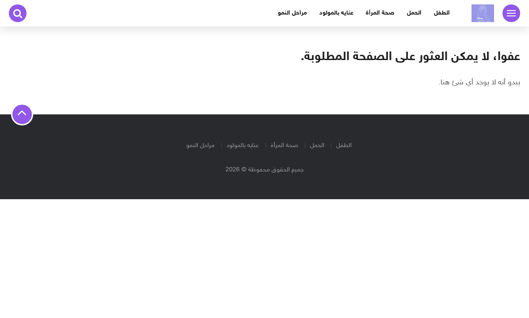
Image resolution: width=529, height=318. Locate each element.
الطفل (442, 13)
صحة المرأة (380, 13)
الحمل (414, 13)
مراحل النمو (292, 13)
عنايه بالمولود (336, 13)
